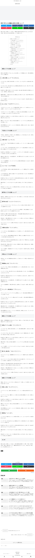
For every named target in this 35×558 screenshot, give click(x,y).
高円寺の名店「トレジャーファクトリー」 (18, 49)
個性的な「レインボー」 (15, 63)
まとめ (11, 65)
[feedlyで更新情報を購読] (9, 472)
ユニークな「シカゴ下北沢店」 (16, 46)
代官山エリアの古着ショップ (15, 52)
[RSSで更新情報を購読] (26, 472)
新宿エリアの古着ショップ (14, 56)
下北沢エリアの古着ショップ (15, 43)
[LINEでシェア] (17, 28)
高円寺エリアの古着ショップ (15, 47)
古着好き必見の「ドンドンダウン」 (17, 50)
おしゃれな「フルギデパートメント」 (17, 41)
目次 (16, 36)
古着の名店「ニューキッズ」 (16, 44)
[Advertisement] (17, 13)
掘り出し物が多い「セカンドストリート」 (18, 59)
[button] (28, 28)
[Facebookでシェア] (17, 26)
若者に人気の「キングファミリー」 (17, 62)
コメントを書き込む (17, 544)
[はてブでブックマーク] (28, 26)
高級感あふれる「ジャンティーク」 (17, 53)
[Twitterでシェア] (6, 26)
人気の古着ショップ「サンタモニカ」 (17, 40)
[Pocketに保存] (6, 28)
